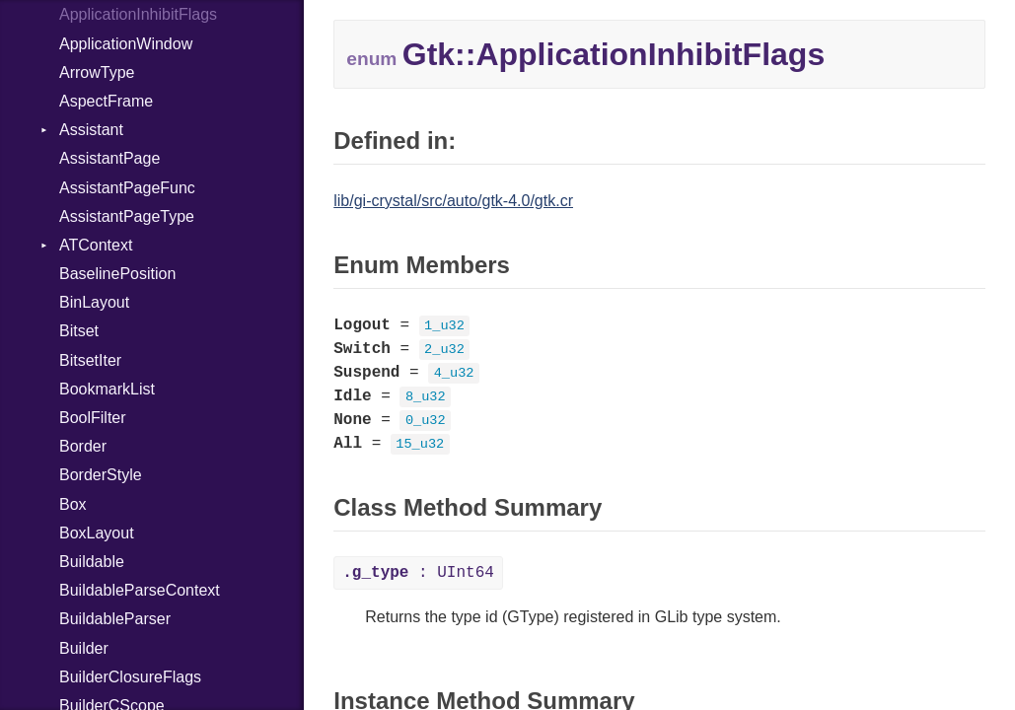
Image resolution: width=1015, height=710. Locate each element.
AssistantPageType (126, 216)
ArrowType (96, 72)
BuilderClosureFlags (130, 677)
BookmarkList (107, 389)
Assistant (91, 129)
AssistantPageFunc (127, 187)
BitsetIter (90, 360)
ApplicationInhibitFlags (138, 14)
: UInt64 (418, 573)
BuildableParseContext (139, 590)
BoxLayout (96, 533)
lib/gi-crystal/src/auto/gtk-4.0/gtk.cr (453, 200)
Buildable (91, 561)
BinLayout (94, 302)
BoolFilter (92, 417)
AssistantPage (109, 158)
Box (73, 504)
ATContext (95, 245)
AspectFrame (106, 101)
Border (83, 446)
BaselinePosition (117, 273)
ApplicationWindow (125, 44)
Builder (84, 648)
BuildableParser (115, 618)
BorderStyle (100, 474)
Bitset (79, 330)
